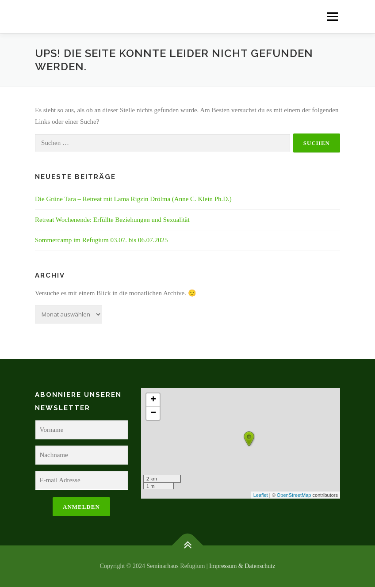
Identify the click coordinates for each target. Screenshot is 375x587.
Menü (332, 16)
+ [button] (153, 400)
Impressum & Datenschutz (242, 566)
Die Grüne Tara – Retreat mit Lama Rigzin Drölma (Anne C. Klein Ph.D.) (133, 198)
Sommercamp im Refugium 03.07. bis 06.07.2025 (101, 240)
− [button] (153, 413)
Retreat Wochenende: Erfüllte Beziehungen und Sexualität (112, 219)
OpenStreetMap (294, 495)
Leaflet (260, 495)
